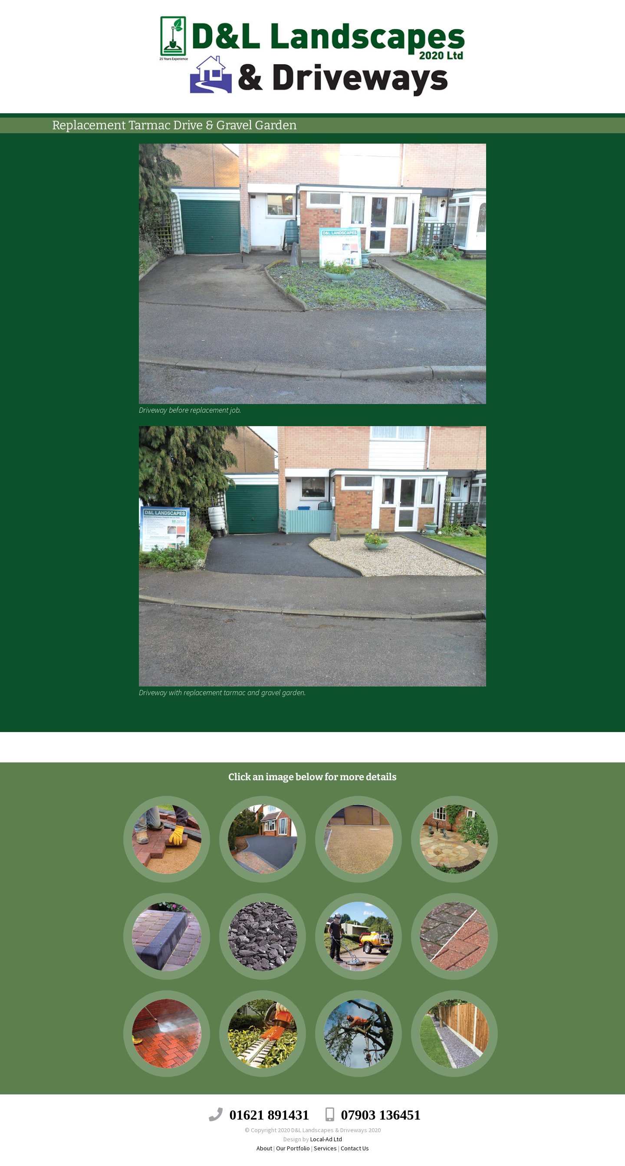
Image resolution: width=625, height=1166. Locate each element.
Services (325, 1148)
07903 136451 (381, 1114)
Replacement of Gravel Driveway (477, 747)
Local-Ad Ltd (326, 1139)
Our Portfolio (293, 1148)
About (264, 1148)
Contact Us (355, 1148)
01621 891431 (269, 1114)
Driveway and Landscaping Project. (152, 747)
